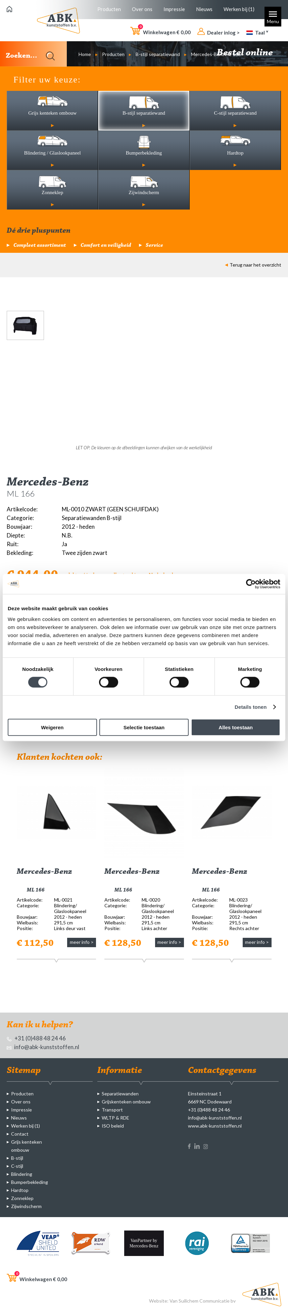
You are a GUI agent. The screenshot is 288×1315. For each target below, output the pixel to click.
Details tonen (251, 707)
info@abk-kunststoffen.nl (43, 1046)
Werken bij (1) (239, 9)
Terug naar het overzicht (253, 265)
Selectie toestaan (144, 727)
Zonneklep (22, 1198)
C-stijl (17, 1166)
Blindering (21, 1174)
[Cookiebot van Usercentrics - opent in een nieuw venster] (251, 584)
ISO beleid (113, 1126)
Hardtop (20, 1190)
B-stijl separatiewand (158, 54)
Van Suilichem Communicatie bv (203, 1301)
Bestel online (249, 53)
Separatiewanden (120, 1093)
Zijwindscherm (26, 1206)
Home (85, 54)
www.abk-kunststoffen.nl (215, 1126)
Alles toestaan (236, 727)
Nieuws (204, 9)
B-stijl (17, 1158)
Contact (20, 1134)
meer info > (82, 942)
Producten (109, 9)
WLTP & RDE (115, 1118)
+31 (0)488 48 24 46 (36, 1038)
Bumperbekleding (29, 1182)
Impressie (174, 9)
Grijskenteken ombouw (126, 1101)
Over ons (142, 9)
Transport (112, 1109)
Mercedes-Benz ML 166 (216, 54)
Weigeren (52, 727)
